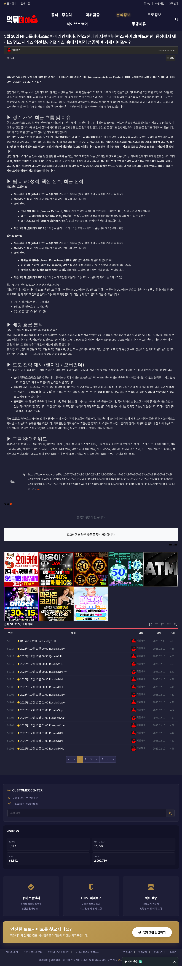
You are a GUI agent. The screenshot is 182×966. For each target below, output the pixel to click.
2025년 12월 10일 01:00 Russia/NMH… (42, 733)
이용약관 (127, 952)
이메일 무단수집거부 (58, 952)
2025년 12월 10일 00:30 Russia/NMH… (42, 671)
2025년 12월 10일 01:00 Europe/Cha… (42, 717)
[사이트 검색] (87, 813)
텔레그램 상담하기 (152, 932)
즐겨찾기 (10, 3)
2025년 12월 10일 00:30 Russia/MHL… (41, 679)
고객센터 (173, 3)
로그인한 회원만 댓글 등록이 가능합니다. (91, 534)
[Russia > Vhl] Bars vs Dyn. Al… (38, 641)
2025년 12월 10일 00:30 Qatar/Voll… (40, 656)
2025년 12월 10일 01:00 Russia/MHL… (41, 748)
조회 (172, 633)
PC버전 (172, 952)
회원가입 (159, 3)
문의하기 (158, 952)
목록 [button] (171, 58)
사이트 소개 (12, 952)
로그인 (147, 3)
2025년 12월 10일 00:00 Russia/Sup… (41, 648)
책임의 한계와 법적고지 (87, 952)
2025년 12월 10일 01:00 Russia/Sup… (41, 694)
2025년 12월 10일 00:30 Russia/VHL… (41, 664)
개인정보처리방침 (33, 952)
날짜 (159, 633)
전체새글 (25, 3)
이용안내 (143, 952)
